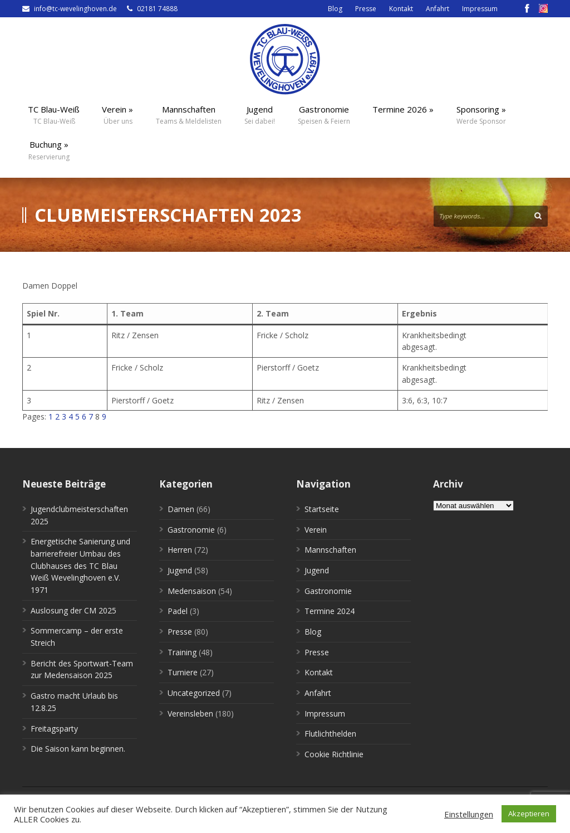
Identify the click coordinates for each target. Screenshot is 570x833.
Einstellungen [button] (468, 814)
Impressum (480, 8)
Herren (180, 549)
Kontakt (401, 8)
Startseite (321, 509)
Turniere (183, 672)
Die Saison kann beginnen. (78, 748)
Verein (315, 529)
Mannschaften (330, 549)
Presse (365, 8)
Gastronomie (191, 529)
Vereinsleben (190, 713)
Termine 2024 (329, 611)
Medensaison (192, 591)
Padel (178, 611)
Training (182, 652)
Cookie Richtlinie (333, 754)
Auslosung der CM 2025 (73, 610)
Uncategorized (194, 693)
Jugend (180, 570)
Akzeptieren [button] (528, 813)
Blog (335, 8)
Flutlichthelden (330, 733)
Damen (181, 509)
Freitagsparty (54, 728)
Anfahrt (437, 8)
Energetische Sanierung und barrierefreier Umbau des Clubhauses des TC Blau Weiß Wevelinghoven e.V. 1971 (80, 565)
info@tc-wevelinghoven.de (75, 8)
